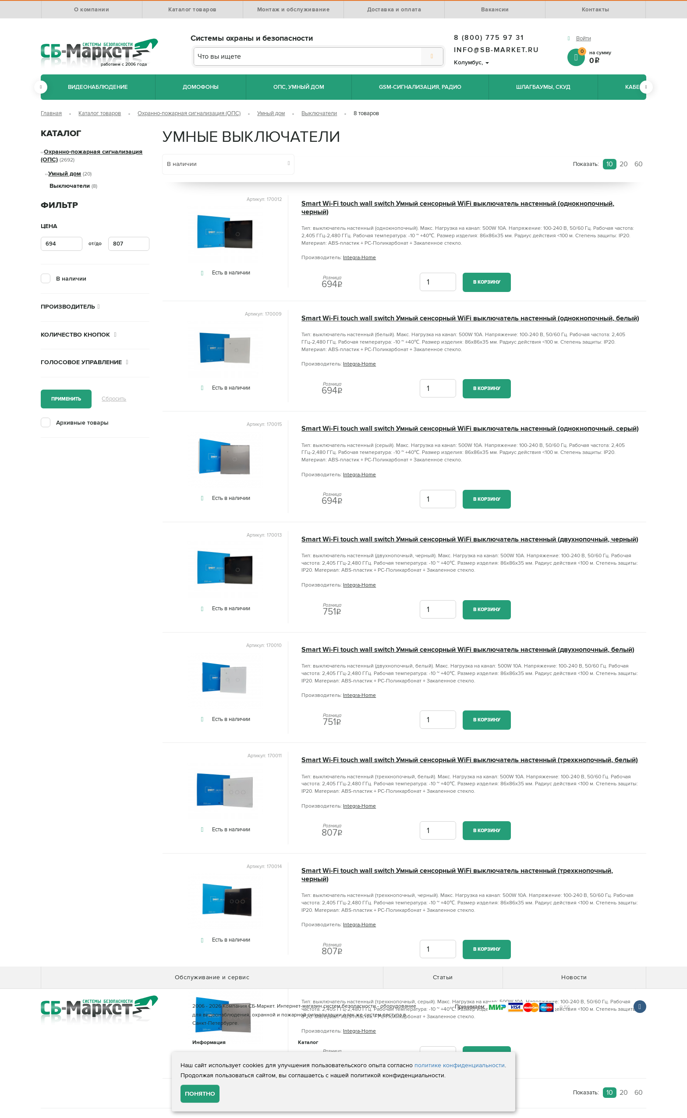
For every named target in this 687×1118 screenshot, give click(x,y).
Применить (66, 399)
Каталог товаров (192, 9)
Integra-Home (359, 257)
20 (624, 164)
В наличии (71, 278)
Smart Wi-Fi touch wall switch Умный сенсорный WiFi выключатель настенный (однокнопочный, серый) (470, 429)
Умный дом (271, 113)
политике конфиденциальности (459, 1065)
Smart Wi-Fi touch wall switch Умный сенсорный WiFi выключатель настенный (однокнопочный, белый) (470, 318)
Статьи (443, 977)
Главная (51, 113)
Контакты (595, 9)
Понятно (200, 1093)
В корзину (486, 282)
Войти (583, 38)
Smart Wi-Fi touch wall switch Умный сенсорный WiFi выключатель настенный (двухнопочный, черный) (469, 539)
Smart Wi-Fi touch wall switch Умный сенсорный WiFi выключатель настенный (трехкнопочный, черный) (457, 875)
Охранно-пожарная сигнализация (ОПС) (189, 113)
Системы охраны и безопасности (252, 38)
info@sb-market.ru (496, 50)
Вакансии (495, 9)
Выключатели (319, 113)
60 (638, 164)
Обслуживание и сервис (212, 977)
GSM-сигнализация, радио (420, 87)
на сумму (612, 56)
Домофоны (201, 87)
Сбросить (114, 398)
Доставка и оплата (394, 9)
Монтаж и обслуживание (293, 9)
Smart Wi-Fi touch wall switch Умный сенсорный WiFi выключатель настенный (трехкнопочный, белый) (469, 760)
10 (609, 164)
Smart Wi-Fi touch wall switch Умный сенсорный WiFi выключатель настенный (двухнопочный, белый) (467, 650)
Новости (574, 977)
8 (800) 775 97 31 (489, 37)
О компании (91, 9)
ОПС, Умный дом (298, 87)
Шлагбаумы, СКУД (543, 87)
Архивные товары (82, 422)
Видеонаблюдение (98, 87)
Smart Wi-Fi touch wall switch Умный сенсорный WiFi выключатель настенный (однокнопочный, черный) (457, 208)
